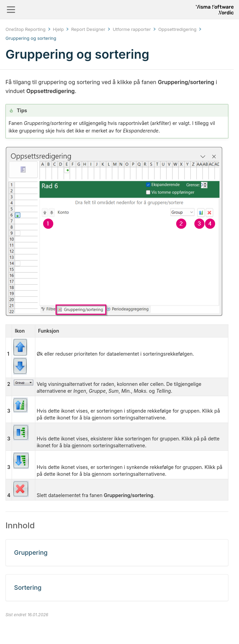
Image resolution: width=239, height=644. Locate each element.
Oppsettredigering (177, 29)
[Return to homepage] (215, 9)
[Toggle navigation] (10, 9)
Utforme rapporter (132, 29)
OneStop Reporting (25, 29)
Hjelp (58, 29)
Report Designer (88, 29)
